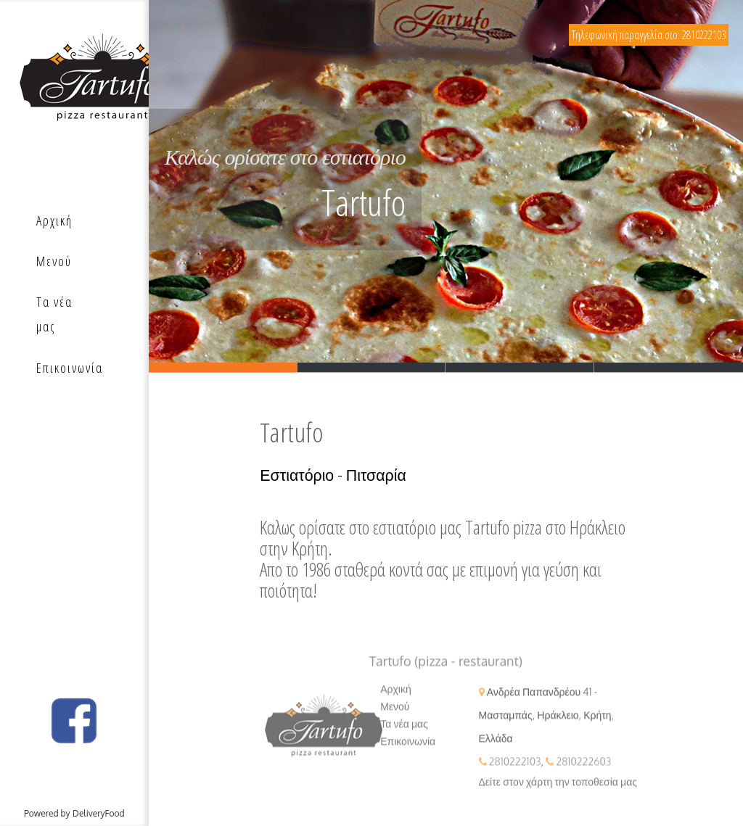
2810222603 (583, 770)
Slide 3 (520, 367)
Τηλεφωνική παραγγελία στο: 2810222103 (649, 35)
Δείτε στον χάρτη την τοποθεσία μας (558, 790)
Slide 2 (371, 367)
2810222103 (515, 770)
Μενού (394, 715)
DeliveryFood (99, 813)
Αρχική (395, 697)
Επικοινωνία (407, 749)
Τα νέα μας (404, 732)
